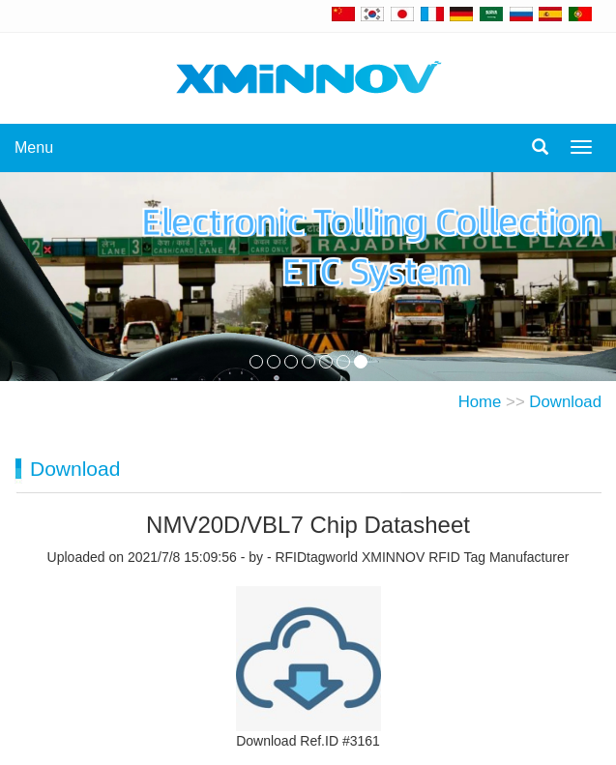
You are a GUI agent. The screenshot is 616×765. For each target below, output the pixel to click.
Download (565, 402)
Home (480, 402)
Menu (34, 147)
